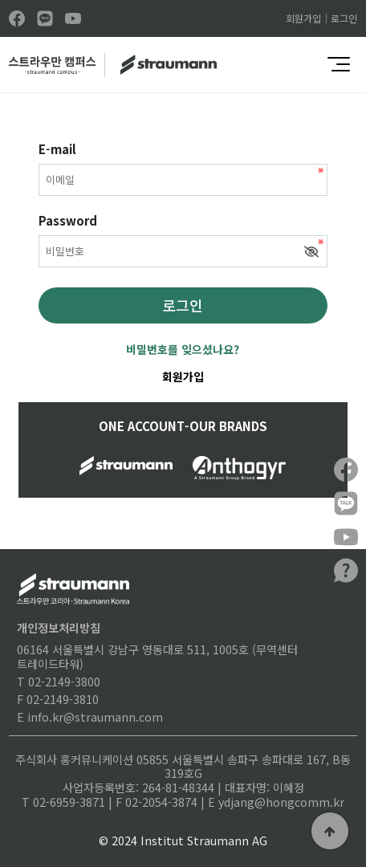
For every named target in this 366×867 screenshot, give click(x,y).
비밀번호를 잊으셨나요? (182, 349)
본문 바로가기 (0, 0)
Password (68, 221)
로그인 (344, 18)
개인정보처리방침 (58, 627)
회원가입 (303, 18)
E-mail (57, 149)
